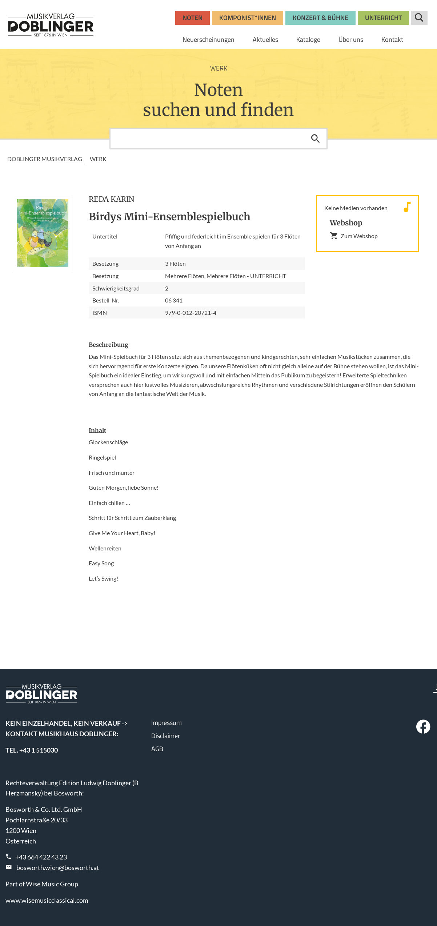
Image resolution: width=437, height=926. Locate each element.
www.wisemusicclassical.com (46, 900)
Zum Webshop (354, 235)
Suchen (315, 138)
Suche (419, 18)
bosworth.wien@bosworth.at (57, 867)
